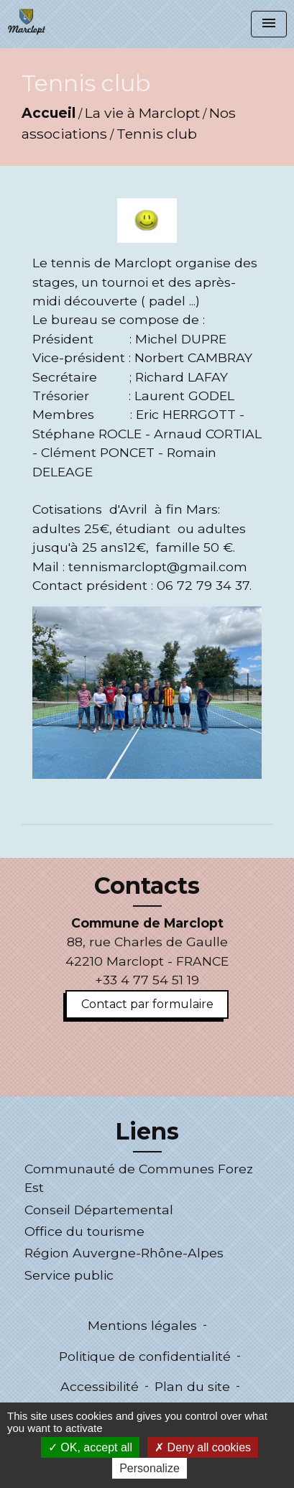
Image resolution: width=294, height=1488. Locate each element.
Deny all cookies (203, 1447)
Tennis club (156, 133)
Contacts (147, 886)
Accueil (48, 112)
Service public (69, 1275)
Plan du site (192, 1386)
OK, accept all (90, 1447)
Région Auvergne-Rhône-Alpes (124, 1252)
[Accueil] (26, 21)
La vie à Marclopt (142, 112)
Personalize (149, 1468)
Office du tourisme (84, 1231)
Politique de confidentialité (145, 1356)
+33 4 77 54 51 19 (147, 979)
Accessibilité (99, 1386)
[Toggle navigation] (269, 24)
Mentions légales (142, 1325)
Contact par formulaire (147, 1004)
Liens (147, 1131)
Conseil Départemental (98, 1209)
